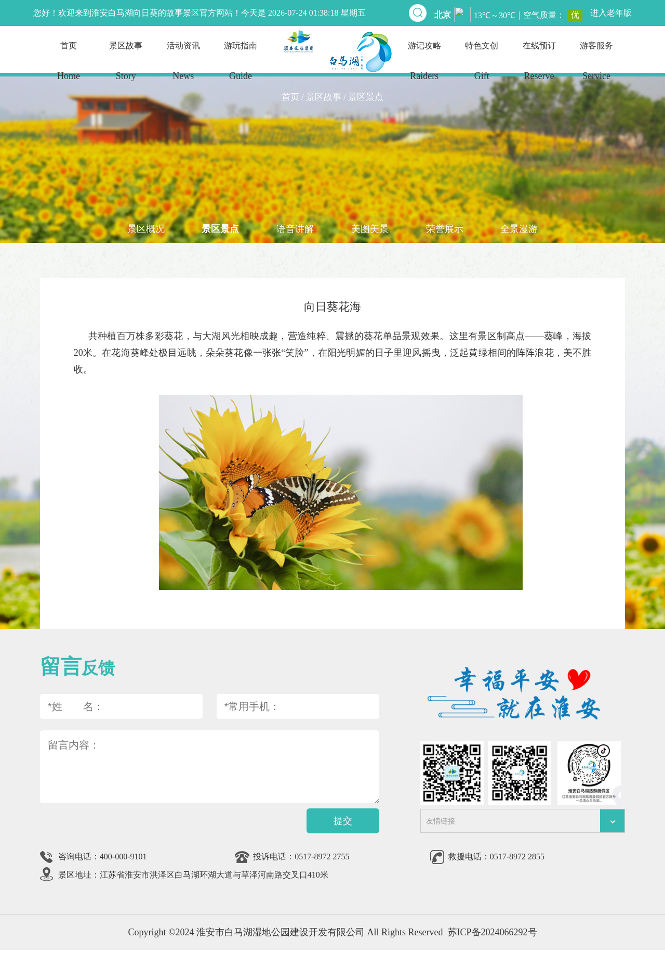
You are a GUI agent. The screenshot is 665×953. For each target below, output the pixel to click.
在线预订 (538, 66)
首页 (68, 66)
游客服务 (596, 66)
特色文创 (481, 66)
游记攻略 (424, 66)
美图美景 (370, 229)
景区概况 (143, 229)
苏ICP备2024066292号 (492, 935)
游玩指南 (240, 66)
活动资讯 (183, 66)
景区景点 (218, 229)
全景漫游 (522, 229)
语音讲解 (294, 229)
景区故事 (125, 66)
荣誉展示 (446, 229)
